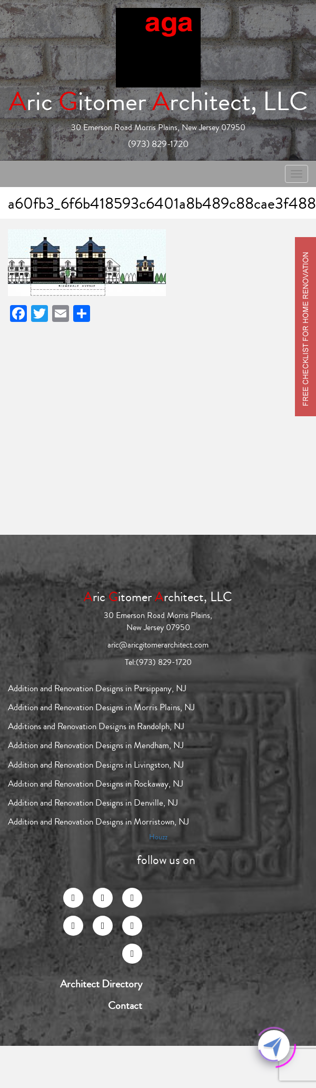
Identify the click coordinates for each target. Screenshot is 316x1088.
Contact (125, 1005)
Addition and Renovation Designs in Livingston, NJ (96, 764)
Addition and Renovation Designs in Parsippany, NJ (97, 688)
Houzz (158, 837)
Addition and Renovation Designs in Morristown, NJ (98, 821)
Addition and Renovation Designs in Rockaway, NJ (95, 783)
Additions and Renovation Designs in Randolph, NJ (96, 726)
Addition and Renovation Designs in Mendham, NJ (96, 745)
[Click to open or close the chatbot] (274, 1046)
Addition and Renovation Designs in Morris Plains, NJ (101, 707)
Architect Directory (101, 984)
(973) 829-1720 (158, 144)
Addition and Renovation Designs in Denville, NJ (93, 802)
